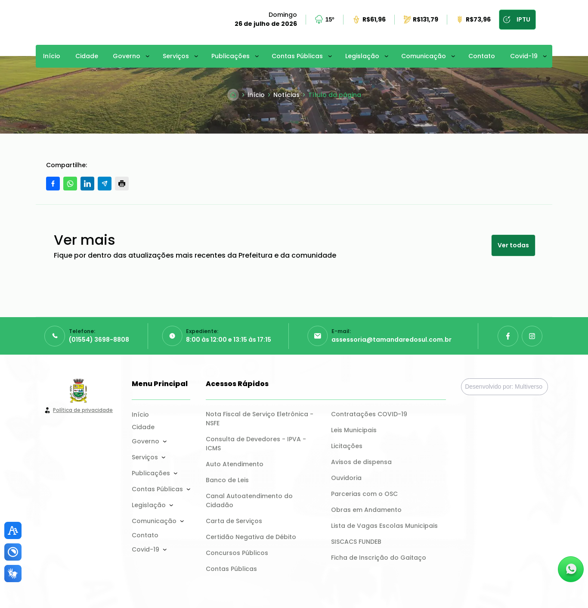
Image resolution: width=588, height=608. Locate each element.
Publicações (230, 56)
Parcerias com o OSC (364, 494)
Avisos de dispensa (361, 462)
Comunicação (423, 56)
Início (51, 56)
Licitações (346, 446)
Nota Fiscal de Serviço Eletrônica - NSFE (260, 418)
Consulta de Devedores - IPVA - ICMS (257, 443)
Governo (126, 56)
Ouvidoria (346, 478)
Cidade (86, 56)
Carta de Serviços (234, 521)
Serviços (176, 56)
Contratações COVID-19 (369, 414)
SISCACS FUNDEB (356, 541)
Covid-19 (524, 56)
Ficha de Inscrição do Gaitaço (378, 557)
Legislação (362, 56)
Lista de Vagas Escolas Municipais (384, 525)
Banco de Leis (227, 480)
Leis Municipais (354, 430)
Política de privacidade (83, 410)
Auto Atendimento (234, 464)
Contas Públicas (297, 56)
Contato (481, 56)
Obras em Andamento (366, 509)
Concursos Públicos (237, 553)
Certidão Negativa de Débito (251, 537)
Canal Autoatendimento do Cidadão (250, 500)
